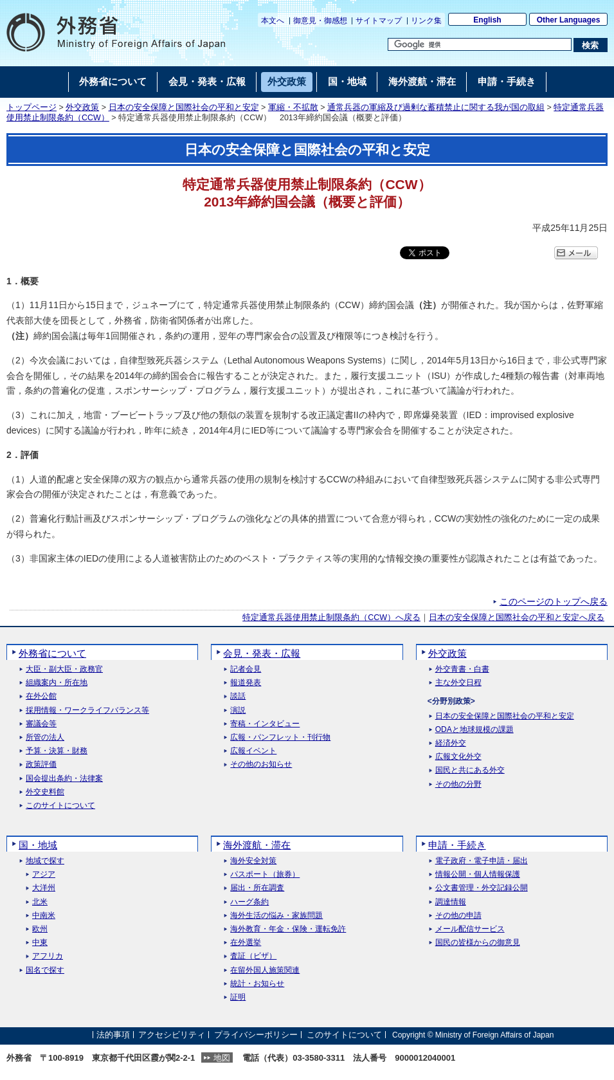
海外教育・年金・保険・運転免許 (288, 929)
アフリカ (47, 956)
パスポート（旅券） (265, 874)
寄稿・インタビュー (265, 724)
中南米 (43, 915)
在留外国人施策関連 (265, 970)
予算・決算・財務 (56, 751)
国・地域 (38, 844)
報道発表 (245, 683)
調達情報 (450, 902)
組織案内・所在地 (56, 683)
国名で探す (45, 970)
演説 (238, 710)
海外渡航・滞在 (257, 844)
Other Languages (568, 19)
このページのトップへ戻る (554, 601)
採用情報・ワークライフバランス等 (87, 710)
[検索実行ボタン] (590, 45)
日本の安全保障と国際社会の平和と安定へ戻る (516, 617)
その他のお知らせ (261, 764)
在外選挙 (245, 942)
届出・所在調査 (257, 888)
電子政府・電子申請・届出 (481, 861)
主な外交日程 (458, 683)
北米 (40, 902)
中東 (40, 942)
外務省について (52, 653)
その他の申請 (458, 915)
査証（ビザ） (253, 956)
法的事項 (113, 1034)
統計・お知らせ (257, 984)
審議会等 (41, 724)
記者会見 (245, 669)
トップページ (31, 107)
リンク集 (426, 20)
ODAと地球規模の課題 (474, 730)
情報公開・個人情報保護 (477, 874)
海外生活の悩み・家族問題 (276, 915)
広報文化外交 (458, 757)
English (487, 19)
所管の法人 (45, 737)
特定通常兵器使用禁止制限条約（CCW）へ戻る (331, 617)
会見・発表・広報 (261, 653)
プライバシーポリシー (256, 1034)
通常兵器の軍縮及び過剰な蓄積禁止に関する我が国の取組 (436, 107)
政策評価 (41, 764)
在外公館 (41, 696)
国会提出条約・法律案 (64, 778)
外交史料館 (45, 792)
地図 (221, 1058)
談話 (238, 696)
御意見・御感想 (320, 20)
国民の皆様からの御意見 (477, 942)
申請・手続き (457, 844)
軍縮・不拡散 (293, 107)
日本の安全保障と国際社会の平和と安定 (184, 107)
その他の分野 (458, 784)
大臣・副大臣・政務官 (64, 669)
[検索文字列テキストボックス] (480, 44)
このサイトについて (60, 805)
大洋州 (43, 888)
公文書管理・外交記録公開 (481, 888)
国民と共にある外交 (470, 770)
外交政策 (82, 107)
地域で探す (45, 861)
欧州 (40, 929)
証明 (238, 997)
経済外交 (450, 743)
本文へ (272, 20)
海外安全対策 (253, 861)
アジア (43, 874)
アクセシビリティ (171, 1034)
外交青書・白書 (462, 669)
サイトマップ (379, 20)
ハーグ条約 (249, 902)
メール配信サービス (470, 929)
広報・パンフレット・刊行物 (280, 737)
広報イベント (253, 751)
